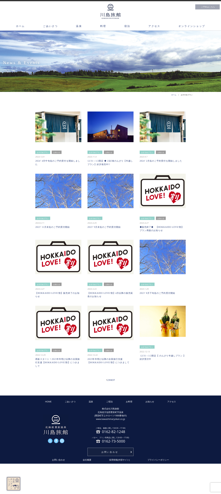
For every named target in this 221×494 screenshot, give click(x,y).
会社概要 (87, 459)
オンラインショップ (191, 26)
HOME (48, 401)
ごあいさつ (50, 26)
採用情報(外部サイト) (119, 459)
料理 (103, 26)
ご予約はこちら (208, 7)
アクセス (154, 26)
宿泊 (127, 26)
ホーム (20, 26)
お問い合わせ (109, 451)
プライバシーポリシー (158, 459)
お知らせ (149, 401)
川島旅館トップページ (110, 11)
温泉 (79, 26)
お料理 (129, 401)
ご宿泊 (109, 401)
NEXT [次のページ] (112, 380)
